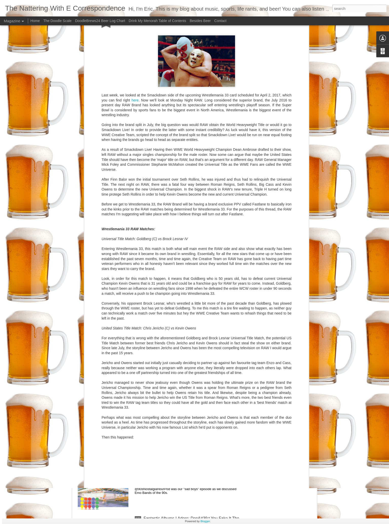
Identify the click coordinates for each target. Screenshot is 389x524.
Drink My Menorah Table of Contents (157, 21)
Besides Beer (201, 21)
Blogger (205, 521)
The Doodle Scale (57, 21)
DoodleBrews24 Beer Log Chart (100, 21)
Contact (220, 21)
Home (35, 21)
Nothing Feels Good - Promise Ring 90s (179, 461)
